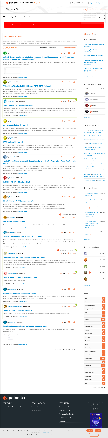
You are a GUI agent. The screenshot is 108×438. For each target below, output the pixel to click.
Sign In (91, 3)
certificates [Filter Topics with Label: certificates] (87, 337)
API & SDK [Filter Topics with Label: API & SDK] (87, 316)
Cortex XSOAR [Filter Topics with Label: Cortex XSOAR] (88, 379)
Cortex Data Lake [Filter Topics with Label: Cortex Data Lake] (89, 372)
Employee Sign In (100, 3)
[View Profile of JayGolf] (86, 167)
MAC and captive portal (13, 142)
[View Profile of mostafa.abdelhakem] (89, 180)
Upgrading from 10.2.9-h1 (91, 50)
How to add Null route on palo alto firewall (21, 277)
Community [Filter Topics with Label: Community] (88, 347)
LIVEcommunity (8, 17)
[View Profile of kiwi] (85, 136)
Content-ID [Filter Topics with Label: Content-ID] (88, 365)
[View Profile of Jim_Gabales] (87, 175)
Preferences (94, 435)
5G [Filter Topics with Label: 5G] (85, 301)
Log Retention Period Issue (14, 221)
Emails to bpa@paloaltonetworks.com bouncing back (25, 326)
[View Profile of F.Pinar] (85, 130)
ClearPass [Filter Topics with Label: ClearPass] (87, 340)
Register (84, 3)
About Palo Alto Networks (12, 407)
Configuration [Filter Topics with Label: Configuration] (88, 358)
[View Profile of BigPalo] (86, 140)
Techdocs (62, 421)
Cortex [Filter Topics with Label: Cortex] (86, 369)
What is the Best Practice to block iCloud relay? (23, 236)
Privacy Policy (46, 432)
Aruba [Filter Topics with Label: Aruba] (86, 323)
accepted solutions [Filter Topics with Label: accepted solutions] (89, 305)
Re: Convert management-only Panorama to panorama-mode (92, 214)
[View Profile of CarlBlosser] (87, 159)
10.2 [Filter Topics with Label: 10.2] (86, 298)
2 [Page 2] (63, 349)
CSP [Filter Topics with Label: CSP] (86, 383)
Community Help (65, 410)
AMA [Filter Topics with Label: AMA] (86, 312)
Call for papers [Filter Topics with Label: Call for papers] (88, 333)
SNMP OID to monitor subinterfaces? (18, 105)
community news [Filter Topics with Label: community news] (89, 355)
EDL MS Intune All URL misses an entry (19, 201)
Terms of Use (35, 410)
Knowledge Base (65, 417)
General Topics (22, 77)
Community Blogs (65, 407)
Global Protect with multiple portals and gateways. (24, 257)
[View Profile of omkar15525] (87, 153)
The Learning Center (66, 414)
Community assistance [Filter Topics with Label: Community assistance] (90, 351)
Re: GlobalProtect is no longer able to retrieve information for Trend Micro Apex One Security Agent (91, 204)
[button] (89, 430)
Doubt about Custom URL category (18, 310)
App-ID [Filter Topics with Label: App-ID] (87, 319)
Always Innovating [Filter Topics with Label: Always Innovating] (89, 309)
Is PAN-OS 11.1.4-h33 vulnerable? (16, 182)
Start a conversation (70, 47)
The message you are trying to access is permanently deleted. (22, 24)
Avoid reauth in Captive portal (15, 125)
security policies (101, 180)
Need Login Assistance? (98, 21)
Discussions (18, 17)
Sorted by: (43, 47)
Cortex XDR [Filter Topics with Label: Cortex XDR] (88, 376)
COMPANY (7, 403)
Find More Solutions (89, 76)
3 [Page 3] (64, 349)
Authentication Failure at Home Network (19, 293)
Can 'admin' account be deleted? (93, 55)
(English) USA (75, 3)
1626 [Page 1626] (69, 349)
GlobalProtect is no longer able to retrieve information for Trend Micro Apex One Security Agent (94, 161)
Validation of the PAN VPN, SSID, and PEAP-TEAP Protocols (27, 86)
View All (86, 117)
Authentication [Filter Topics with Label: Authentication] (89, 326)
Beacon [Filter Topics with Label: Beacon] (87, 330)
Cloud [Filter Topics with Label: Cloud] (86, 344)
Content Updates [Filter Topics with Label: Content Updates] (89, 362)
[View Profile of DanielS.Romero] (88, 147)
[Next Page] (73, 349)
